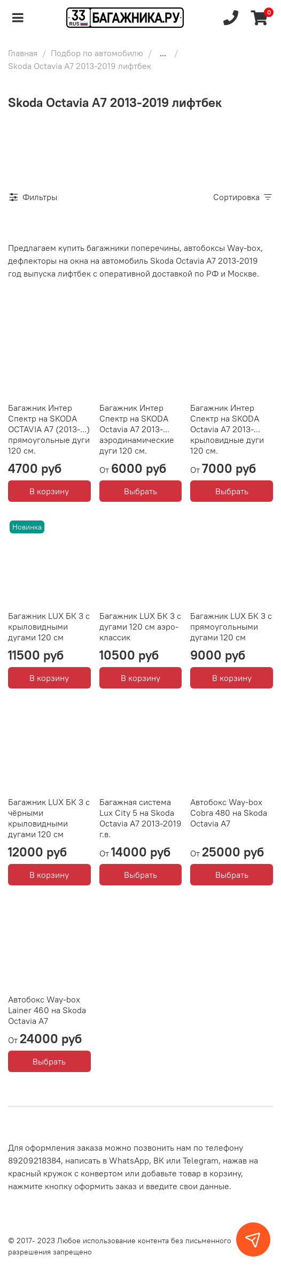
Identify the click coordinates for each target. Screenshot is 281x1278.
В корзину (49, 491)
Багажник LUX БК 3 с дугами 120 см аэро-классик (140, 626)
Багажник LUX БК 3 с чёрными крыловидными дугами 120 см (49, 818)
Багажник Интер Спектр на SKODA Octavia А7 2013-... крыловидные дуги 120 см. (227, 429)
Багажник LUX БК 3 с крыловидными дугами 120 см (49, 626)
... (163, 53)
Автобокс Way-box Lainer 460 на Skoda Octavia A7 (47, 1010)
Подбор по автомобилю (97, 53)
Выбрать (140, 491)
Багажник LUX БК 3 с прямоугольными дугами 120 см (231, 626)
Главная (22, 53)
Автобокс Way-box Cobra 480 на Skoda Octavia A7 (228, 813)
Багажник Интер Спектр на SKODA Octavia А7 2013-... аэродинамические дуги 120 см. (136, 429)
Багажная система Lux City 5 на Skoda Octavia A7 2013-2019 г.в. (140, 818)
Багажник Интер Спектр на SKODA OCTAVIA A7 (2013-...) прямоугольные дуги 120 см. (49, 429)
